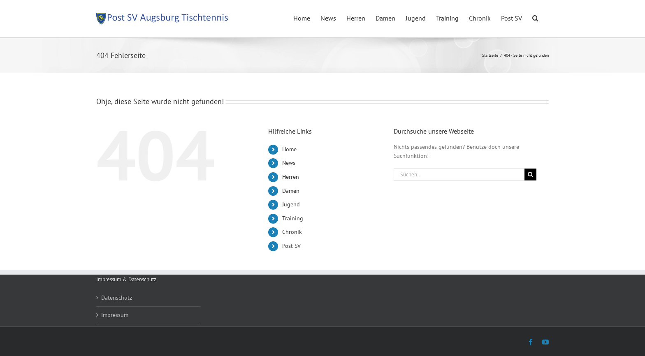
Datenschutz (116, 297)
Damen (290, 190)
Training (292, 218)
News (288, 162)
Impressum (114, 315)
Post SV (291, 246)
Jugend (291, 204)
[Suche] (530, 174)
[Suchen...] (459, 174)
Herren (290, 176)
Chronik (292, 232)
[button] (535, 17)
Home (289, 149)
